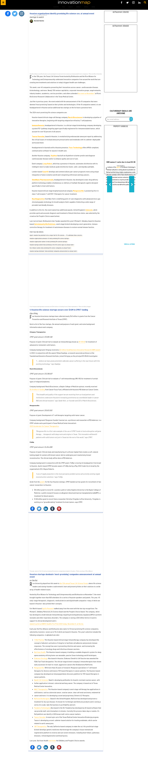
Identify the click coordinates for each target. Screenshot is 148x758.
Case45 (45, 171)
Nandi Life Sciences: (41, 680)
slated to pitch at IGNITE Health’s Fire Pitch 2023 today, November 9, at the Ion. (57, 624)
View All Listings (129, 244)
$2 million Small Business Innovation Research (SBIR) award (79, 350)
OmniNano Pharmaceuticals (42, 180)
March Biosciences (75, 117)
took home (52, 740)
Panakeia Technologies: (42, 708)
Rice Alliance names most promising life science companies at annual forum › (51, 248)
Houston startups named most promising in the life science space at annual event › (52, 245)
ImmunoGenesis (38, 125)
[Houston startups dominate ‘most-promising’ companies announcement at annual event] (65, 542)
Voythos (54, 155)
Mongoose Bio (78, 191)
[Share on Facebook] (32, 508)
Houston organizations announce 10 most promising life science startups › (50, 238)
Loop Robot (47, 163)
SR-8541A (82, 342)
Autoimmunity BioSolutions (44, 224)
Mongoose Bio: (39, 668)
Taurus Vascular (38, 136)
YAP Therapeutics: (40, 726)
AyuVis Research (48, 608)
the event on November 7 (86, 93)
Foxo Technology (75, 147)
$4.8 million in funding (37, 389)
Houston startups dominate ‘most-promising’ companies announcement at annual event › (54, 251)
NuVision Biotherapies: (42, 698)
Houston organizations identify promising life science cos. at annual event (62, 13)
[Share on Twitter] (39, 508)
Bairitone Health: (40, 652)
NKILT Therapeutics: (41, 689)
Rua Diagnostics (38, 199)
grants (42, 482)
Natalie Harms (39, 21)
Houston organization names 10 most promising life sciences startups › (49, 242)
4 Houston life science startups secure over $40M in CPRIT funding (59, 309)
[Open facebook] (121, 2)
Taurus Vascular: (40, 717)
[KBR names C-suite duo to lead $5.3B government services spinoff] (120, 145)
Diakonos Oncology (40, 658)
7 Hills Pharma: (39, 640)
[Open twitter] (127, 2)
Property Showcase (120, 126)
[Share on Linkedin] (46, 508)
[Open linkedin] (139, 2)
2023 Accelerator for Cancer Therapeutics (44, 426)
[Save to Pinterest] (59, 508)
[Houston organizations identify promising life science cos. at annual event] (65, 49)
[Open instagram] (133, 2)
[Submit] (145, 2)
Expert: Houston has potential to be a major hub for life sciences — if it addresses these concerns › (56, 235)
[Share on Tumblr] (52, 508)
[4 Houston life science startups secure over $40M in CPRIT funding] (65, 280)
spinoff (118, 167)
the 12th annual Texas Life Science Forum (74, 583)
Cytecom (89, 210)
